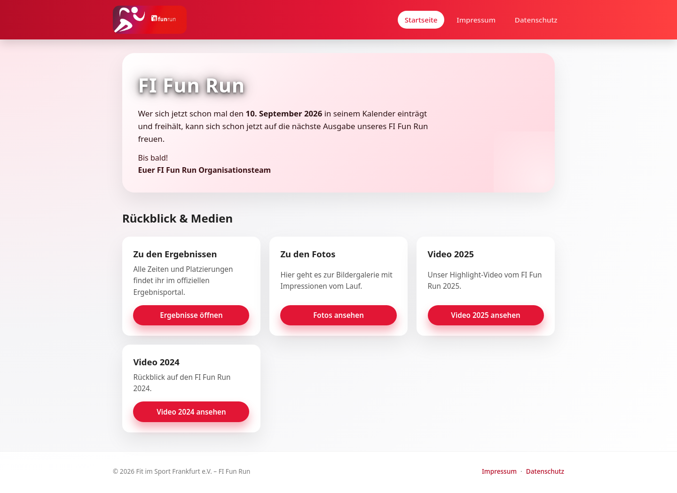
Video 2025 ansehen (485, 315)
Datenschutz (536, 19)
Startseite (421, 19)
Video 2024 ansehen (191, 411)
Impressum (476, 19)
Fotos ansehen (338, 315)
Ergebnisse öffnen (191, 315)
